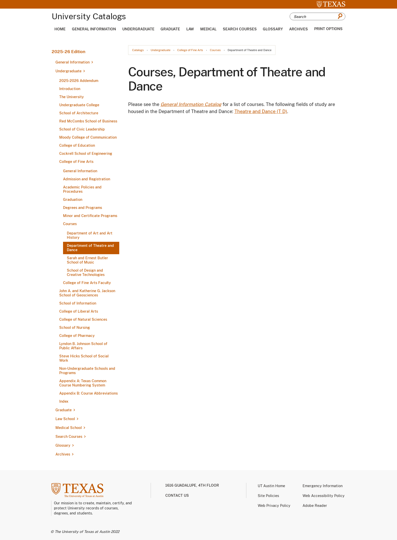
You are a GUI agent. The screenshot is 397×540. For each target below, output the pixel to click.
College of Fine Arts (76, 162)
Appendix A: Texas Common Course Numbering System (82, 383)
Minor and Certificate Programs (90, 216)
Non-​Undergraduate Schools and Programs (87, 370)
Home (60, 29)
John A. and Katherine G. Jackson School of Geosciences (87, 293)
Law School (65, 419)
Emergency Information (323, 486)
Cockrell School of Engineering (85, 154)
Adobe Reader (315, 506)
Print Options (328, 29)
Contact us (177, 495)
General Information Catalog (191, 104)
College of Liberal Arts (78, 311)
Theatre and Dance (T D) (260, 111)
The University (71, 97)
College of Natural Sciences (83, 319)
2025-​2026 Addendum (78, 81)
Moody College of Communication (88, 137)
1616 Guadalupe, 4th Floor (192, 485)
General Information (94, 29)
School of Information (77, 303)
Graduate (170, 29)
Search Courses (240, 29)
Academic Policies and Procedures (82, 189)
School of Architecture (78, 113)
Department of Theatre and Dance (90, 248)
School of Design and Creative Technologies (86, 272)
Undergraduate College (79, 105)
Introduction (69, 89)
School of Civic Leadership (82, 129)
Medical (208, 29)
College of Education (77, 145)
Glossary (273, 29)
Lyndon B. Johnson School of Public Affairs (83, 346)
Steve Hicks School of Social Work (84, 358)
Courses (70, 224)
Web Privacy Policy (274, 506)
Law (190, 29)
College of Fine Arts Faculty (87, 283)
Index (63, 401)
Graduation (72, 200)
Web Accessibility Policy (324, 496)
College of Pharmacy (77, 336)
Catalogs (138, 50)
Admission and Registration (86, 179)
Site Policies (268, 496)
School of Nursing (74, 328)
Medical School (68, 428)
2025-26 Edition (68, 51)
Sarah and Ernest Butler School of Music (87, 260)
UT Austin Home (271, 486)
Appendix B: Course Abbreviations (88, 393)
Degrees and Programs (82, 208)
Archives (298, 29)
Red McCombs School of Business (88, 121)
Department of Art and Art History (89, 235)
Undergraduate (138, 29)
